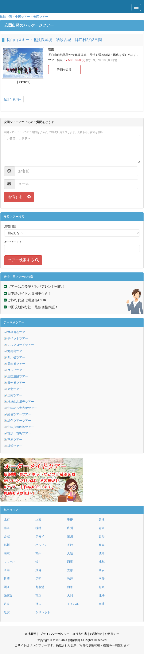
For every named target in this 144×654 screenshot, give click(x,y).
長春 (102, 545)
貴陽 (102, 536)
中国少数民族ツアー (20, 427)
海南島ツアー (16, 351)
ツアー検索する (23, 260)
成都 (102, 561)
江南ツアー (14, 395)
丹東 (7, 604)
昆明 (38, 578)
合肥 (7, 536)
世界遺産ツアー (17, 332)
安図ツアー (40, 16)
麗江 (7, 587)
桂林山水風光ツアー (20, 401)
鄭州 (7, 545)
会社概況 (30, 633)
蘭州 (70, 536)
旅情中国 (6, 16)
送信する (19, 197)
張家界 (8, 595)
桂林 (38, 528)
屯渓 (38, 595)
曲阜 (70, 587)
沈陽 (102, 553)
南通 (102, 604)
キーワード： (13, 242)
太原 (70, 570)
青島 (102, 528)
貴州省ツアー (16, 382)
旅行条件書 (79, 633)
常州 (38, 553)
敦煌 (70, 578)
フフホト (10, 561)
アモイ (39, 536)
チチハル (73, 604)
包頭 (102, 587)
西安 (102, 570)
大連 (70, 553)
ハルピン (41, 545)
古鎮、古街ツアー (19, 433)
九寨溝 (39, 587)
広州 (70, 528)
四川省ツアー (16, 357)
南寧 (7, 528)
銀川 (38, 561)
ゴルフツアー (16, 370)
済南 (7, 570)
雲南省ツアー (16, 363)
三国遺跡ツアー (17, 376)
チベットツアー (17, 338)
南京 (7, 553)
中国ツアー (22, 16)
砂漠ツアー (14, 446)
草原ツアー (14, 439)
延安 (7, 612)
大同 (70, 595)
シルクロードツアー (20, 344)
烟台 (38, 570)
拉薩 (7, 578)
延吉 (38, 604)
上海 (38, 519)
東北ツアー (14, 389)
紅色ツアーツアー (19, 414)
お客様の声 (112, 633)
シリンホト (42, 612)
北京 (7, 519)
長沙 (70, 545)
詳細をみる (64, 69)
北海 (102, 595)
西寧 (70, 561)
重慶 (70, 519)
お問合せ (96, 633)
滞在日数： (11, 226)
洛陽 (102, 578)
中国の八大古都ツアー (22, 408)
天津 (102, 519)
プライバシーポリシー (54, 633)
